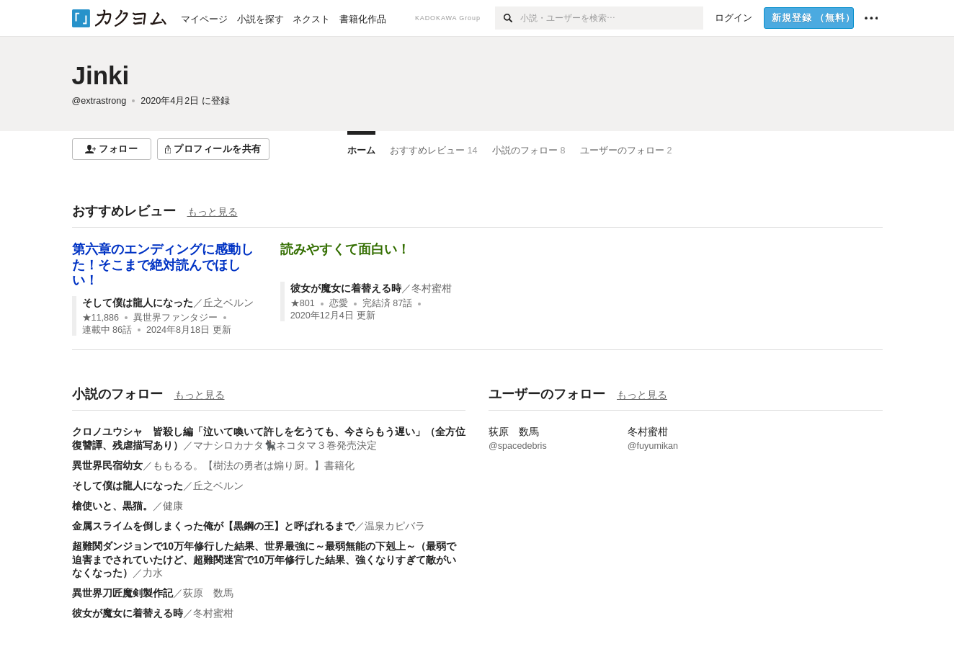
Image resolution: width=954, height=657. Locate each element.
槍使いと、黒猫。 (112, 505)
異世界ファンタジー (175, 318)
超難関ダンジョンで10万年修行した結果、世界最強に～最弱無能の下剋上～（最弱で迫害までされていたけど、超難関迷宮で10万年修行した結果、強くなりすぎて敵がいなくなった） (264, 559)
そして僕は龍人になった (137, 302)
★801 (302, 303)
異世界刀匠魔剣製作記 (122, 593)
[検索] (507, 18)
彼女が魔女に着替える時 (345, 288)
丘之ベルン (228, 302)
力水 (153, 572)
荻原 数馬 (208, 593)
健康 (173, 505)
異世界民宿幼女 (107, 465)
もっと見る (212, 212)
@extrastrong (99, 101)
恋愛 (338, 303)
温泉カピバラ (395, 526)
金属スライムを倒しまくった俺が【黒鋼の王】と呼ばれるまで (213, 526)
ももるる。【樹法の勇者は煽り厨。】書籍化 (254, 465)
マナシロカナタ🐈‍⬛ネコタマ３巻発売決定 (285, 445)
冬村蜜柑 (431, 288)
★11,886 (101, 318)
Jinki (101, 75)
